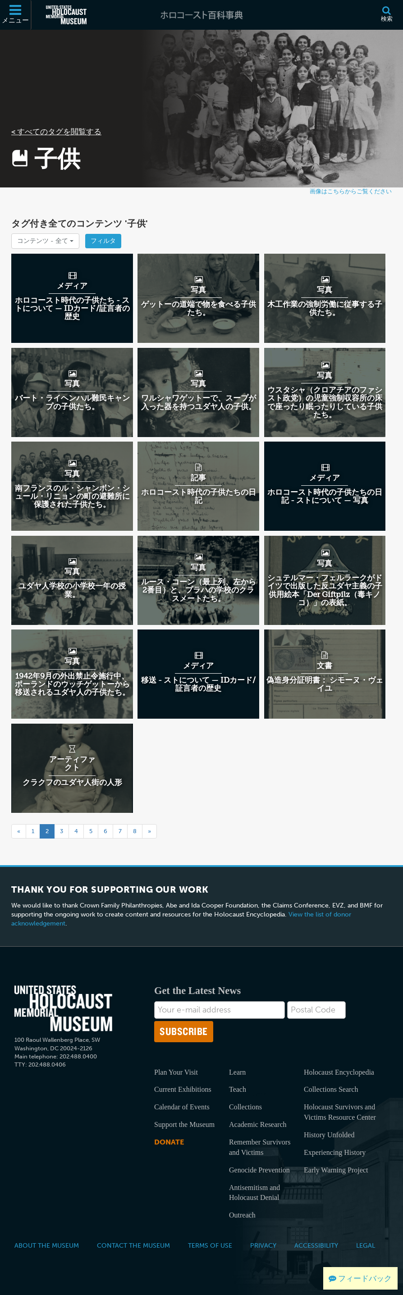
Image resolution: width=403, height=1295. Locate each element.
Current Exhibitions (182, 1089)
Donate (169, 1142)
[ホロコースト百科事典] (201, 14)
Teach (237, 1089)
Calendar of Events (182, 1107)
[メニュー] (16, 15)
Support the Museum (184, 1124)
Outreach (242, 1215)
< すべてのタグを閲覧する (56, 131)
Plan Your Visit (176, 1072)
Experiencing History (335, 1152)
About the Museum (46, 1245)
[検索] (386, 15)
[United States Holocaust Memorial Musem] (63, 1008)
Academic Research (257, 1124)
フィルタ (103, 241)
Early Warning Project (336, 1170)
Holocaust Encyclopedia (339, 1072)
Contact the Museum (133, 1245)
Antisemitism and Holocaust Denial (254, 1193)
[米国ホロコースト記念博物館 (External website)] (66, 15)
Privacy (263, 1245)
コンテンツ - (45, 241)
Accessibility (316, 1245)
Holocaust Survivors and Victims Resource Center (340, 1112)
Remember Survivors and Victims (259, 1147)
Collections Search (331, 1089)
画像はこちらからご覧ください (351, 191)
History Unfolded (329, 1135)
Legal (365, 1245)
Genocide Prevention (259, 1170)
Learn (237, 1072)
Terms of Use (210, 1245)
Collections (245, 1107)
